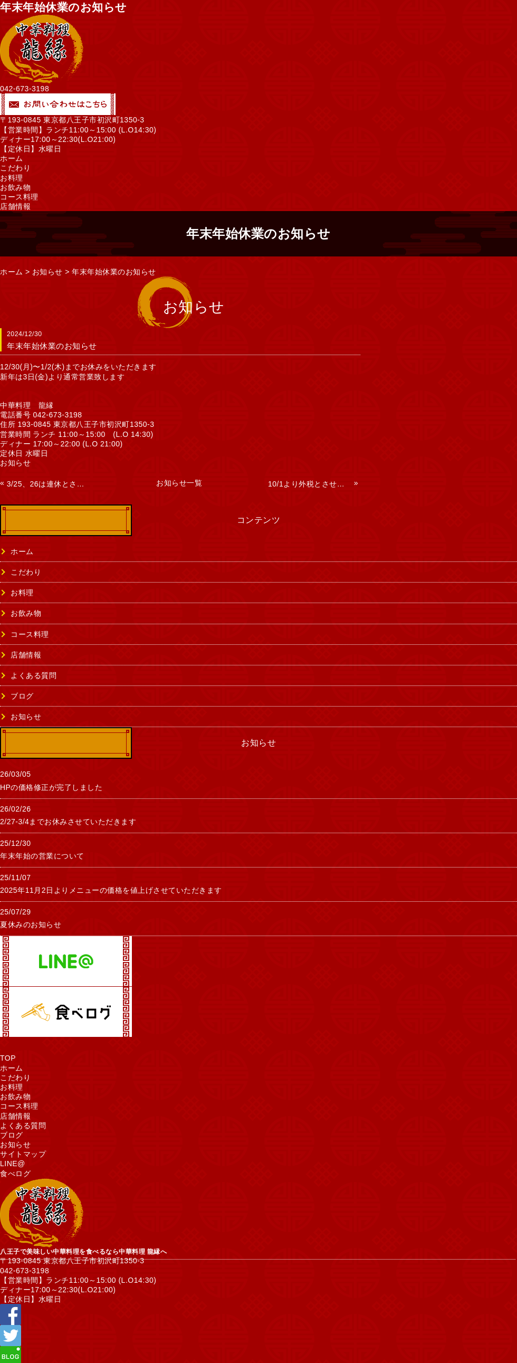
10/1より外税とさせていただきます (309, 484)
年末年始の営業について (42, 856)
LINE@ (12, 1163)
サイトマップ (23, 1154)
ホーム (11, 158)
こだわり (15, 168)
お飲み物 (15, 187)
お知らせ (47, 272)
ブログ (22, 696)
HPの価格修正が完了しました (51, 787)
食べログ (15, 1173)
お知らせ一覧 (179, 483)
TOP (8, 1058)
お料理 (11, 178)
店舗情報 (15, 206)
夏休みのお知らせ (30, 924)
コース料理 (19, 197)
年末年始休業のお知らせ (114, 272)
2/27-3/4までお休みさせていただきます (68, 821)
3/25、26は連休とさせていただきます (48, 484)
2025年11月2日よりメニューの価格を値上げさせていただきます (111, 890)
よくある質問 (33, 675)
